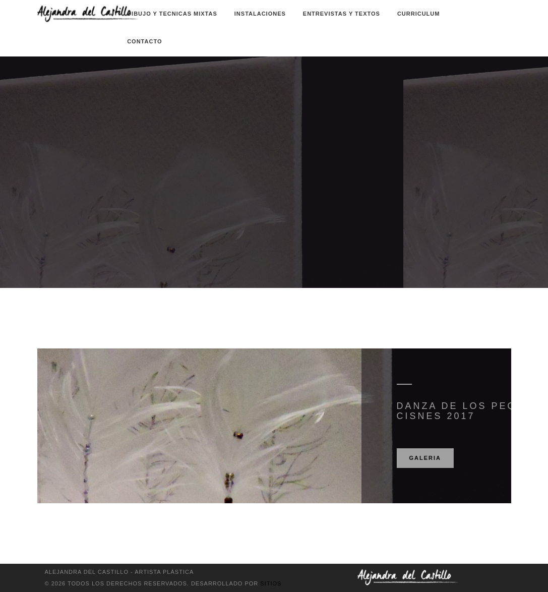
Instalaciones (260, 14)
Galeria (453, 458)
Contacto (144, 41)
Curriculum (418, 14)
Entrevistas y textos (341, 14)
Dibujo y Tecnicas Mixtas (172, 14)
